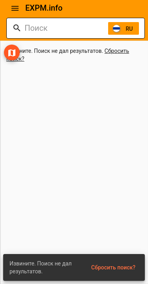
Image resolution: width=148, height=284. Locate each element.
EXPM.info (43, 8)
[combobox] (66, 28)
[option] (123, 28)
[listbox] (123, 28)
